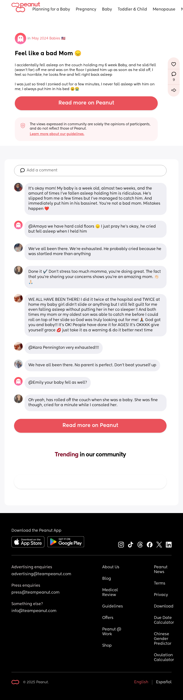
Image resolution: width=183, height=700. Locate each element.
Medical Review (110, 592)
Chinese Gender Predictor (162, 639)
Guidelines (112, 606)
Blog (106, 579)
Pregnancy (86, 9)
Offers (107, 618)
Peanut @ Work (112, 632)
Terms (159, 583)
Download (163, 606)
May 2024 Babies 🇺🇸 (48, 38)
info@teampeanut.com (33, 611)
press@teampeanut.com (35, 593)
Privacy (161, 595)
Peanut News (161, 569)
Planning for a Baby (51, 9)
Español (164, 682)
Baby (107, 9)
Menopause (164, 9)
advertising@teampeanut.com (41, 574)
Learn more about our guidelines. (57, 134)
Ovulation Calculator (164, 657)
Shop (107, 646)
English (141, 682)
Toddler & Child (132, 9)
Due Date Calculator (164, 620)
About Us (110, 567)
